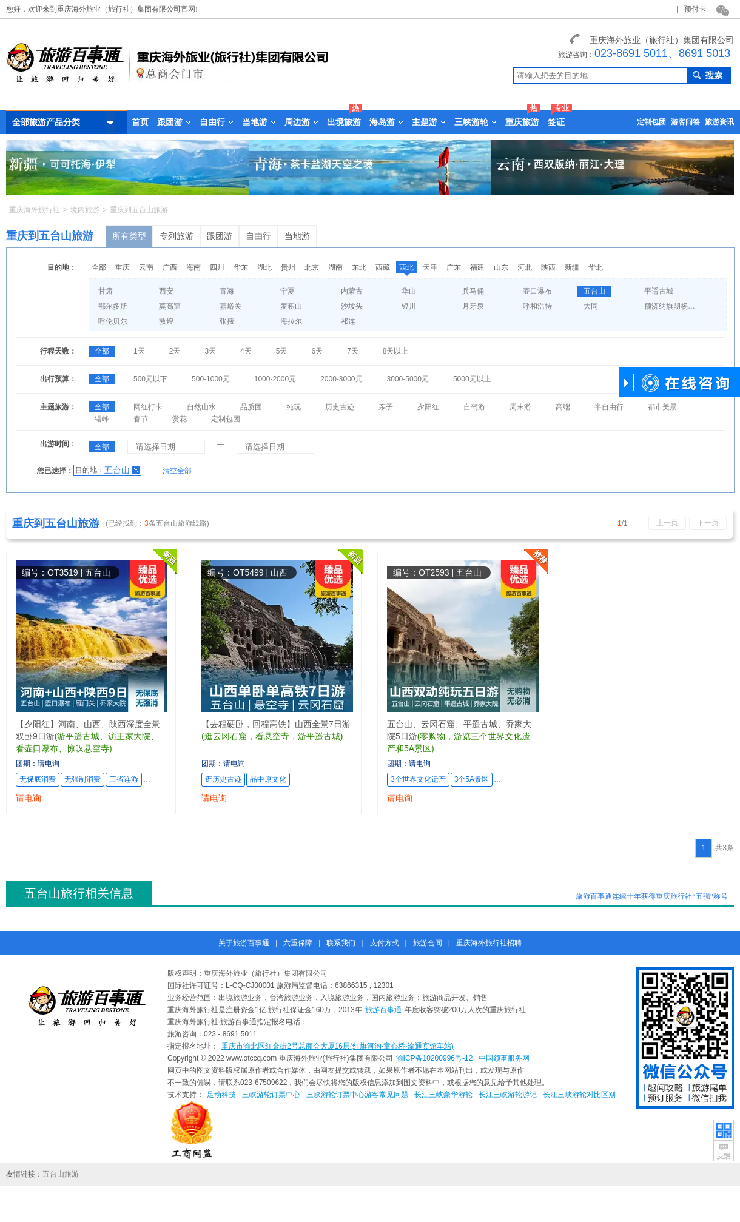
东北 (359, 267)
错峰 (102, 419)
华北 (595, 267)
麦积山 (291, 306)
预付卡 (695, 9)
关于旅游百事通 (243, 943)
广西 (170, 267)
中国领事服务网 (504, 1058)
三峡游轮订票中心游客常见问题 (357, 1094)
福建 (477, 267)
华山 (409, 291)
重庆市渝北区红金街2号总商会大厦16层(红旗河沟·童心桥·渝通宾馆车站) (337, 1046)
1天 (139, 351)
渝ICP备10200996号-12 (434, 1058)
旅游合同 (427, 943)
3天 (210, 351)
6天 (317, 351)
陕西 (548, 267)
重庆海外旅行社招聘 (489, 943)
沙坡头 (352, 306)
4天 (246, 351)
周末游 (520, 407)
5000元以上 (472, 379)
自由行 (258, 236)
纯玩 (293, 407)
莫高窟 (170, 306)
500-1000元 (211, 379)
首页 (140, 122)
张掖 (227, 321)
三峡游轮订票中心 (271, 1094)
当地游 (297, 236)
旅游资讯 (719, 122)
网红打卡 (148, 407)
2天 (175, 351)
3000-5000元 (408, 379)
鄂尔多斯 (112, 306)
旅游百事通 (383, 1009)
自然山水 (201, 407)
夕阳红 (428, 407)
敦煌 (166, 321)
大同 (591, 306)
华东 (241, 267)
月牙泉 (473, 306)
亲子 (385, 407)
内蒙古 (352, 291)
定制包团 (651, 122)
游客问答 (685, 122)
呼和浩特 (537, 306)
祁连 (348, 321)
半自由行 (609, 407)
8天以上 (396, 351)
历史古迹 (339, 407)
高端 (563, 407)
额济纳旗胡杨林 (669, 306)
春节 (140, 419)
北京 (311, 267)
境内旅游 (84, 210)
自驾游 (474, 407)
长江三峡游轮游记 (508, 1094)
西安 (166, 291)
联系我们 (340, 943)
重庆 (122, 267)
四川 (217, 267)
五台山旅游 (60, 1174)
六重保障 (297, 943)
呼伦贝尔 (112, 321)
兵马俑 (473, 291)
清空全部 (177, 470)
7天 (352, 351)
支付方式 (384, 943)
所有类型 (129, 236)
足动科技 (221, 1094)
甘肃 (105, 291)
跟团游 (219, 236)
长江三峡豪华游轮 (443, 1094)
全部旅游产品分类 (63, 122)
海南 (193, 267)
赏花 (179, 419)
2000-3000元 (341, 379)
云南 (146, 267)
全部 (99, 267)
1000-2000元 (275, 379)
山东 (501, 267)
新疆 (572, 267)
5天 (282, 351)
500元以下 (150, 379)
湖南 (335, 267)
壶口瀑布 (537, 291)
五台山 (594, 291)
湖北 (264, 267)
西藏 (382, 267)
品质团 (251, 407)
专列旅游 (176, 236)
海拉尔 (291, 321)
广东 (453, 267)
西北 (406, 267)
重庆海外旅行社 (34, 210)
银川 (409, 306)
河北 (524, 267)
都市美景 (662, 407)
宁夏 (287, 291)
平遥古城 (658, 291)
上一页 (667, 523)
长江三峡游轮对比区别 (579, 1094)
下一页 (708, 523)
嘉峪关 (230, 306)
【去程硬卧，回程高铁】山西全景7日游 (276, 724)
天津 (430, 267)
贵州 (288, 267)
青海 (227, 291)
